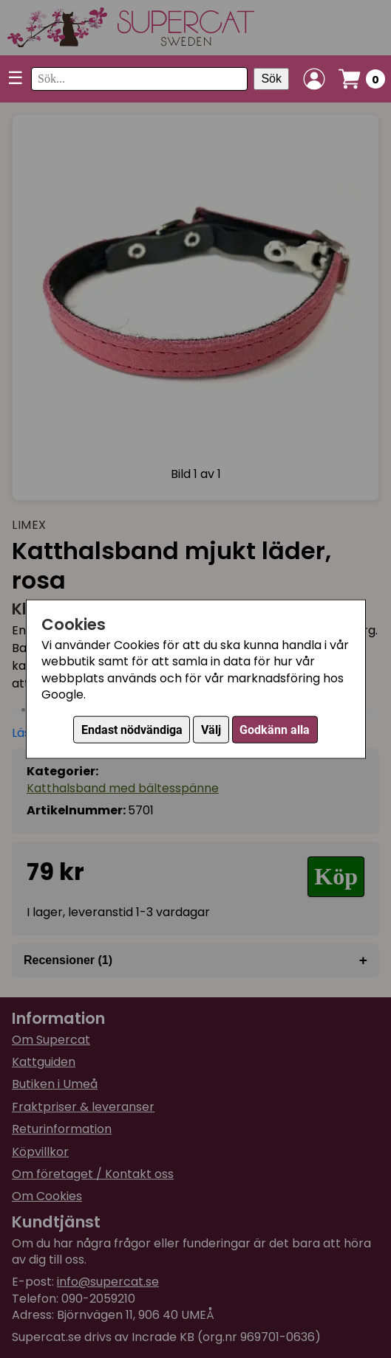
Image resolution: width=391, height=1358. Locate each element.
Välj (211, 730)
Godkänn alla (274, 730)
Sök (271, 78)
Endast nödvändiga (132, 730)
